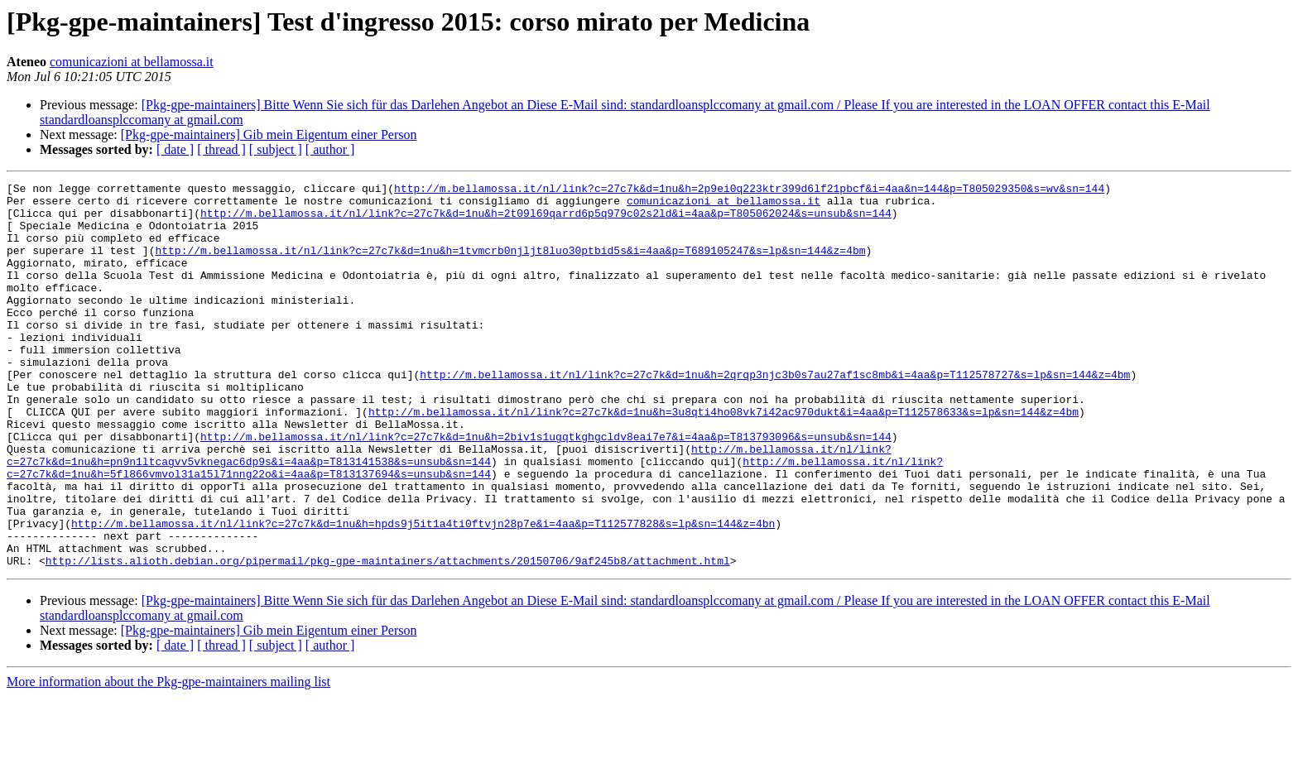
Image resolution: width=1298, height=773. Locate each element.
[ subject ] (275, 149)
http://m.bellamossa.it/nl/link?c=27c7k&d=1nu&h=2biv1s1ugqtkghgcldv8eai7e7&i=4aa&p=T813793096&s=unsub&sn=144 (546, 488)
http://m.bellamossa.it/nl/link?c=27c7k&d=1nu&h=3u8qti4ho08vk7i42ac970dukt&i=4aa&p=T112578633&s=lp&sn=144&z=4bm (723, 458)
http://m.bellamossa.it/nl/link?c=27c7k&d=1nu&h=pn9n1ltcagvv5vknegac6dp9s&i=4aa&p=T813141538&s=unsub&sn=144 (449, 511)
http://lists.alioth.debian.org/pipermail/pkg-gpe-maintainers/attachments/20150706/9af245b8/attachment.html (388, 637)
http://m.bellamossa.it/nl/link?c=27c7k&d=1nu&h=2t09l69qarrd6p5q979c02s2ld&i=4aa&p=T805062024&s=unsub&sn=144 (546, 220)
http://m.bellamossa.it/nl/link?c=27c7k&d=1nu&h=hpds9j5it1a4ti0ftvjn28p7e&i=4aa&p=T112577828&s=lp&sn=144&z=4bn (423, 592)
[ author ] (330, 149)
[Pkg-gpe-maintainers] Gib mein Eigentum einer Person (269, 134)
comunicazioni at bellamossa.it (132, 62)
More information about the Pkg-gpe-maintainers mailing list (168, 758)
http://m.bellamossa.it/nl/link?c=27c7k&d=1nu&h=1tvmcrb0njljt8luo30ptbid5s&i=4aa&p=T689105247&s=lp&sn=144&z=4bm (510, 264)
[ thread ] (221, 149)
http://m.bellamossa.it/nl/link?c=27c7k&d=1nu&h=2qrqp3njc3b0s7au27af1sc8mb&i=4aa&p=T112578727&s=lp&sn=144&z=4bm (775, 413)
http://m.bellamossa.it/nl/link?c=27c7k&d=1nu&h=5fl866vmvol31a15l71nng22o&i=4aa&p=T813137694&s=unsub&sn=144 (475, 525)
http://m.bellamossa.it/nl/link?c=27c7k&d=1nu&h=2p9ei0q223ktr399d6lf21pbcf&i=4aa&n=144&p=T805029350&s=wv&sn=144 (749, 190)
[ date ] (175, 149)
